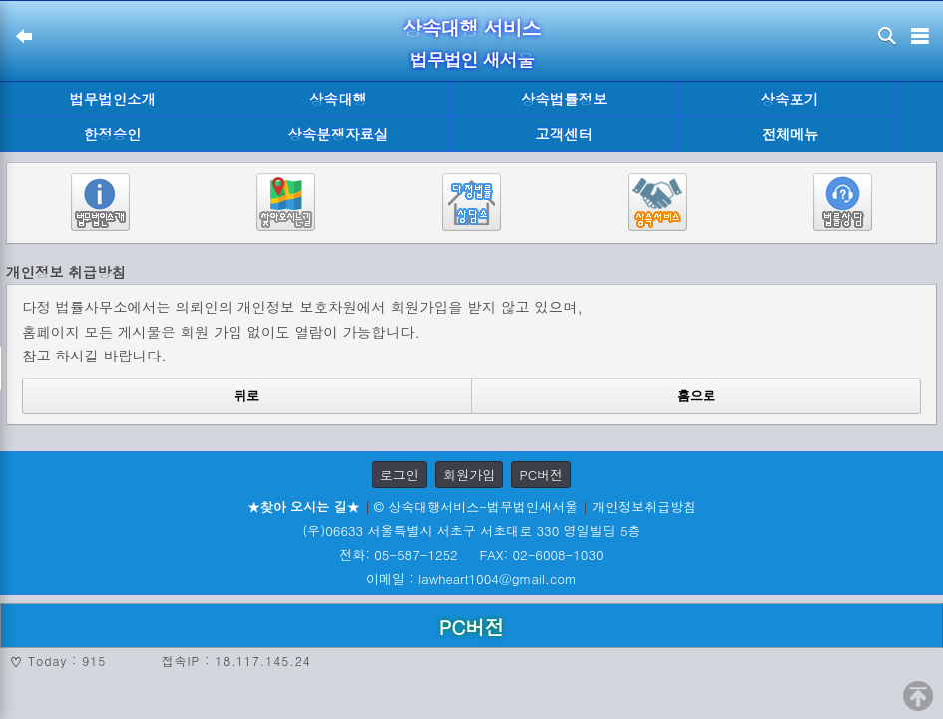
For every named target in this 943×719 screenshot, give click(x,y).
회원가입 (469, 474)
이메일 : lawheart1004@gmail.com (471, 578)
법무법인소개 (112, 99)
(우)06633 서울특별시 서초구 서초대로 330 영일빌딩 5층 (471, 530)
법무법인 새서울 (471, 59)
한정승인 (113, 134)
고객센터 (564, 134)
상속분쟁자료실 (338, 134)
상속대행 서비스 (471, 27)
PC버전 (541, 474)
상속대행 (338, 99)
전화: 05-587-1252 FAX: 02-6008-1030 (471, 554)
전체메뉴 (790, 134)
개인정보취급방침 (644, 506)
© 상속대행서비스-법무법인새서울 (476, 506)
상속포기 (790, 99)
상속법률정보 (564, 99)
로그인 (399, 474)
